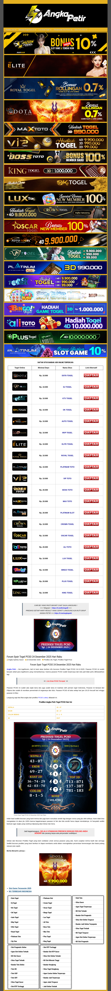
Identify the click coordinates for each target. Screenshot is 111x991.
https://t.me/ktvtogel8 (60, 608)
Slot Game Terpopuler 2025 (20, 888)
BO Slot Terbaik (81, 911)
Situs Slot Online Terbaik (52, 956)
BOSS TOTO (67, 490)
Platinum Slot (48, 898)
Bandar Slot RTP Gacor (51, 952)
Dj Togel (14, 903)
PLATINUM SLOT (67, 513)
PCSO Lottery (43, 697)
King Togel (47, 941)
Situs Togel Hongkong (51, 969)
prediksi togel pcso (65, 660)
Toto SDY (14, 978)
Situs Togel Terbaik (82, 928)
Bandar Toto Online (17, 965)
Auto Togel (15, 917)
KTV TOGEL (67, 398)
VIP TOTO (67, 478)
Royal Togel (15, 932)
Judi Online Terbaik (50, 986)
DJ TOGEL (67, 387)
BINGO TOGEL (67, 570)
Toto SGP (14, 973)
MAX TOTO (67, 501)
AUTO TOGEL (67, 421)
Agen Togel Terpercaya (83, 907)
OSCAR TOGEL (67, 536)
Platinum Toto (16, 937)
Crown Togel (47, 903)
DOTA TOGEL (67, 376)
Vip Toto (14, 941)
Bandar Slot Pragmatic (83, 915)
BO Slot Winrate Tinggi (51, 960)
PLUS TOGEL (67, 581)
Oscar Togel (47, 908)
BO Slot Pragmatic (82, 942)
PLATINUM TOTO (67, 467)
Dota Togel (14, 898)
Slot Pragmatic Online (18, 947)
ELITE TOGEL (67, 444)
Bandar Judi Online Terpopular (86, 924)
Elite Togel (14, 927)
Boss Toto (46, 927)
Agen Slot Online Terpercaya (85, 937)
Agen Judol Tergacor (50, 982)
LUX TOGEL (67, 558)
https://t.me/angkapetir (63, 613)
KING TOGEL (67, 593)
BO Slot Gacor (16, 956)
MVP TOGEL (67, 433)
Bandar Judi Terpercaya (51, 978)
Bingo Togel (47, 913)
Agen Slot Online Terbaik (19, 952)
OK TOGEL (67, 410)
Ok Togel (14, 913)
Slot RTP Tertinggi (17, 986)
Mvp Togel (14, 922)
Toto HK (14, 969)
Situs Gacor (80, 902)
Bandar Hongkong (49, 965)
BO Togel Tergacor (82, 933)
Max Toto (46, 932)
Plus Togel (47, 937)
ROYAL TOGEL (67, 455)
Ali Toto (46, 922)
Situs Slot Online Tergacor (85, 920)
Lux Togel (46, 917)
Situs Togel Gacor (17, 982)
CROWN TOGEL (67, 524)
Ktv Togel (14, 908)
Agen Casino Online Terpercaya (54, 973)
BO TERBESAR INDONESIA (20, 891)
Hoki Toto (79, 898)
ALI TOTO (67, 547)
